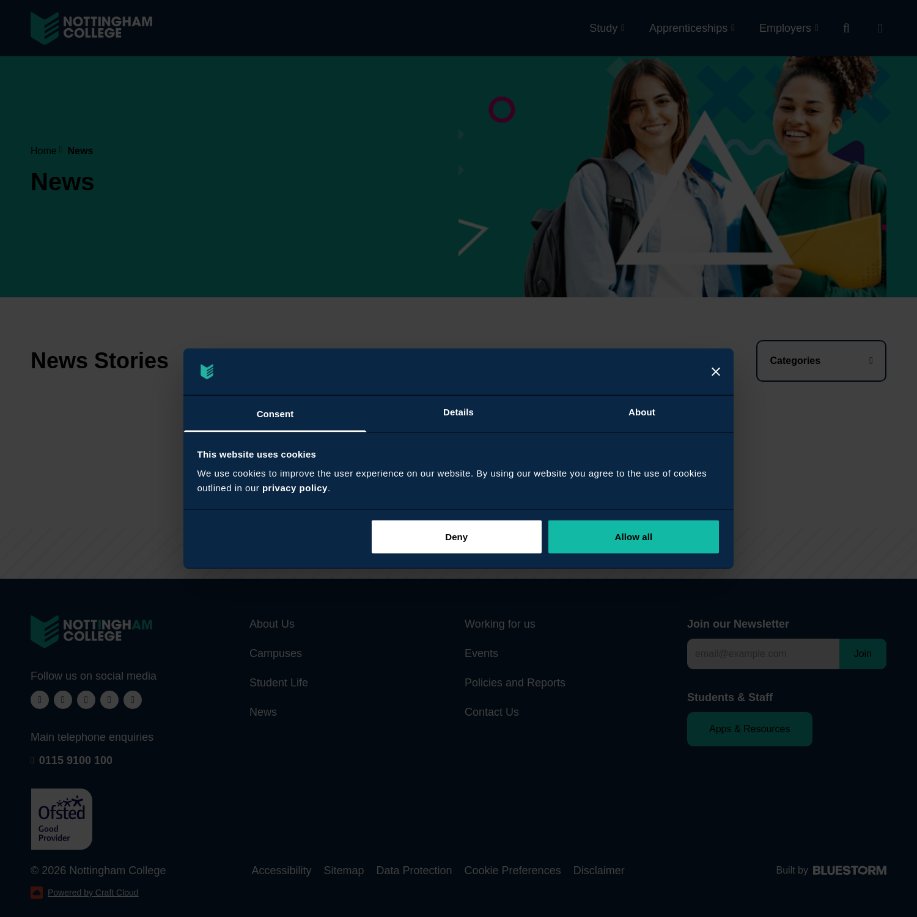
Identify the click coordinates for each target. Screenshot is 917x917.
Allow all (634, 536)
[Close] (716, 372)
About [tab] (641, 412)
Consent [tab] (275, 414)
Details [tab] (458, 412)
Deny (456, 536)
